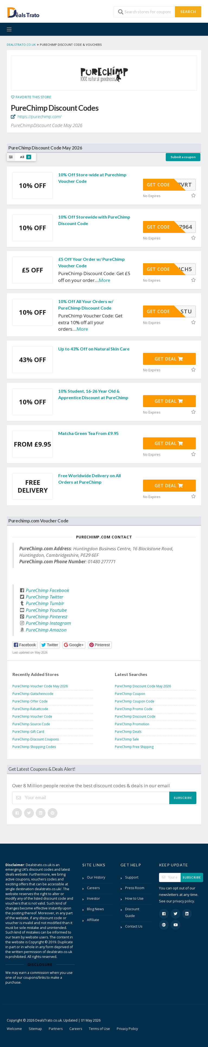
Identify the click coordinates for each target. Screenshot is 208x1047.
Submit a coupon (183, 157)
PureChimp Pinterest (46, 616)
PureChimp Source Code (31, 724)
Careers (93, 888)
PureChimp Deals (128, 731)
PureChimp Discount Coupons (35, 739)
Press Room (134, 888)
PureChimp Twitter (44, 597)
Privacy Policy (127, 1028)
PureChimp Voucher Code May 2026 (40, 686)
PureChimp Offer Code (30, 701)
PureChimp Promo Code (133, 709)
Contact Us (133, 926)
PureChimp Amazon (46, 630)
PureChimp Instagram (48, 623)
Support (131, 877)
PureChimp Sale (127, 739)
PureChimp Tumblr (45, 603)
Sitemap (35, 1028)
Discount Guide (132, 912)
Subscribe (183, 797)
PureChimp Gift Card (28, 731)
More (104, 280)
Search (188, 11)
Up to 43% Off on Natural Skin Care (93, 348)
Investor (93, 898)
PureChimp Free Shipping (134, 746)
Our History (96, 877)
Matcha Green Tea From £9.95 (88, 433)
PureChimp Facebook (47, 590)
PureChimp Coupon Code (134, 701)
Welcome (14, 1028)
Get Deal (169, 359)
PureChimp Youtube (46, 610)
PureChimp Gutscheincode (32, 693)
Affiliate (93, 920)
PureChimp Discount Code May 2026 (143, 686)
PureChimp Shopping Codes (34, 746)
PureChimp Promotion (132, 724)
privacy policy (183, 901)
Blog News (95, 909)
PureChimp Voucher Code (32, 716)
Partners (56, 1028)
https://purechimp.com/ (39, 116)
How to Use (134, 898)
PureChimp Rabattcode (30, 709)
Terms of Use (99, 1028)
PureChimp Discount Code (135, 716)
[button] (25, 645)
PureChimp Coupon (130, 693)
